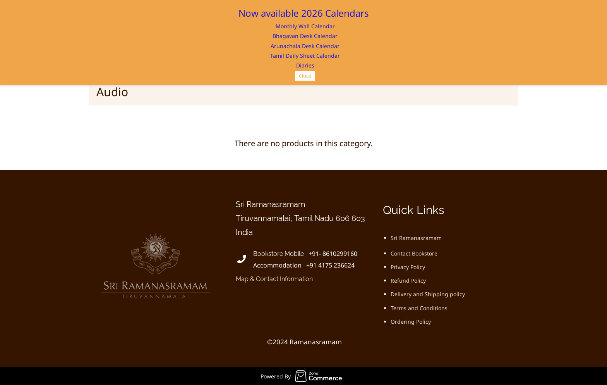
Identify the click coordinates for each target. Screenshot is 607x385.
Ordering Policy (411, 321)
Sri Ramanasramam (416, 238)
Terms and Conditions (419, 308)
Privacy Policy (408, 267)
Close (305, 75)
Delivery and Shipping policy (428, 294)
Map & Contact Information (274, 279)
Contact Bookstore (414, 253)
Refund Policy (408, 280)
